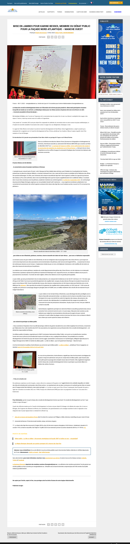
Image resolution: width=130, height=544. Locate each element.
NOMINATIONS (69, 9)
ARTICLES (42, 9)
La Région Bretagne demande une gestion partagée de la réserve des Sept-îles (38, 441)
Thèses (59, 9)
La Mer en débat (63, 342)
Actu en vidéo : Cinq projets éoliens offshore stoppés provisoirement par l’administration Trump (110, 142)
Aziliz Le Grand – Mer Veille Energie (39, 449)
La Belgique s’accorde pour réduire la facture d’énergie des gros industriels (110, 150)
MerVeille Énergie (33, 3)
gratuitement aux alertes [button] (52, 455)
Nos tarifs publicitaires (20, 3)
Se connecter (82, 3)
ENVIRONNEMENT (68, 30)
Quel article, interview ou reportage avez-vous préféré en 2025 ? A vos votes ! (110, 117)
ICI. (85, 425)
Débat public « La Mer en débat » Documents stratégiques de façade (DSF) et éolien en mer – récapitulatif (46, 436)
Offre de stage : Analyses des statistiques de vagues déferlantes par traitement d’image (110, 168)
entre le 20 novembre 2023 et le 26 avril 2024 (30, 344)
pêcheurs (23, 282)
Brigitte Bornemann (41, 30)
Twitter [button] (15, 457)
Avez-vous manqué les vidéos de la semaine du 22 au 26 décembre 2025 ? (110, 109)
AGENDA (108, 9)
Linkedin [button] (83, 455)
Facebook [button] (21, 457)
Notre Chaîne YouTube (47, 3)
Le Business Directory (19, 461)
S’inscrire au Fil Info (60, 3)
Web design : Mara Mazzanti (14, 542)
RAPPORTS (50, 9)
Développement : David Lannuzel (31, 542)
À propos (9, 3)
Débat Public (59, 30)
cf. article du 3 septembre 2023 (71, 177)
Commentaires (73, 3)
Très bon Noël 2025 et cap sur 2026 (110, 156)
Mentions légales (57, 542)
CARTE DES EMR (82, 9)
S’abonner (117, 9)
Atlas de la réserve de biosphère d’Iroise (26, 414)
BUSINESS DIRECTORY (96, 9)
